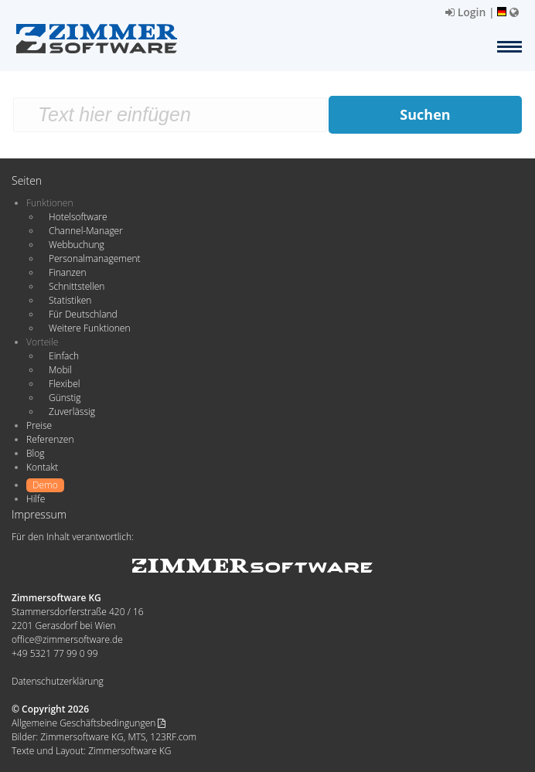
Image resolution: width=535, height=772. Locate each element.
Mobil (60, 369)
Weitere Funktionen (90, 328)
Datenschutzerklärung (58, 681)
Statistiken (70, 300)
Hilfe (35, 498)
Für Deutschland (83, 314)
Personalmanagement (95, 258)
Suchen (425, 114)
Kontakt (42, 467)
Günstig (64, 397)
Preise (39, 425)
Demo (45, 484)
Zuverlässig (72, 411)
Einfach (64, 355)
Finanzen (67, 272)
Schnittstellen (76, 286)
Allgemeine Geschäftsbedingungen (88, 722)
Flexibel (64, 383)
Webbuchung (76, 244)
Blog (35, 453)
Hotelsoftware (78, 216)
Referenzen (49, 439)
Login (465, 12)
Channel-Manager (86, 230)
